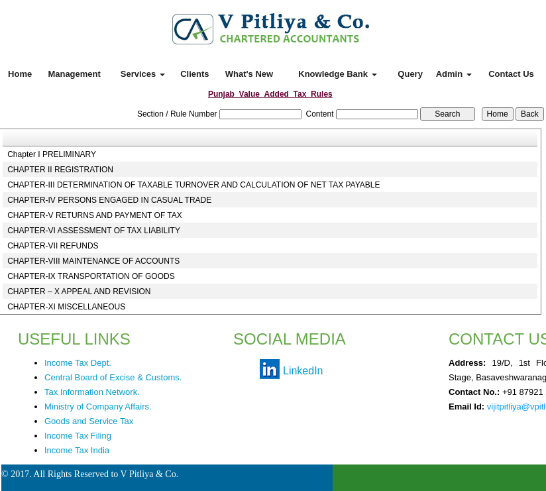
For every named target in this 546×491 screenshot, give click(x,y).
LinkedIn (303, 370)
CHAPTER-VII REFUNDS (52, 245)
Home (20, 74)
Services (143, 74)
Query (410, 74)
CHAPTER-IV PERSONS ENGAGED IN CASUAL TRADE (109, 200)
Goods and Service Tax (88, 421)
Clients (194, 74)
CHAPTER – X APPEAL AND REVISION (78, 291)
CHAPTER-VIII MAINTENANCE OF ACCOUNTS (93, 261)
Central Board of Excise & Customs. (113, 377)
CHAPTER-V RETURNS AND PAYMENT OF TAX (94, 215)
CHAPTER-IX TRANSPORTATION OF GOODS (90, 276)
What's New (249, 74)
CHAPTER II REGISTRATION (60, 169)
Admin (454, 74)
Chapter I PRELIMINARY (51, 154)
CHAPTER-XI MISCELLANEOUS (66, 306)
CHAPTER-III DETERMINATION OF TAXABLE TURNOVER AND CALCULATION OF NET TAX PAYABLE (193, 185)
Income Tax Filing (77, 436)
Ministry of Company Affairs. (98, 406)
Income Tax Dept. (77, 363)
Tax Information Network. (92, 392)
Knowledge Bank (337, 74)
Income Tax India (76, 450)
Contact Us (511, 74)
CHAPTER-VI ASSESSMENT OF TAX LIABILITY (93, 230)
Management (74, 74)
